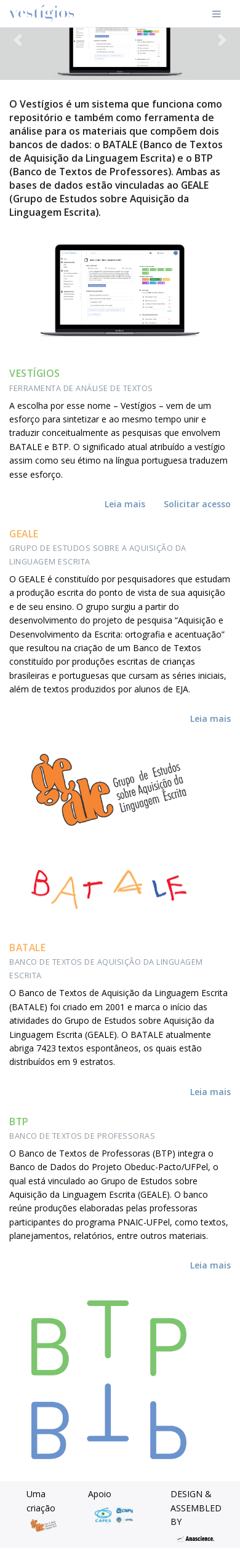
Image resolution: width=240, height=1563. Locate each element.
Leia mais (125, 504)
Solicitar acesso (197, 504)
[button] (18, 40)
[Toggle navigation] (216, 13)
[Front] (42, 13)
